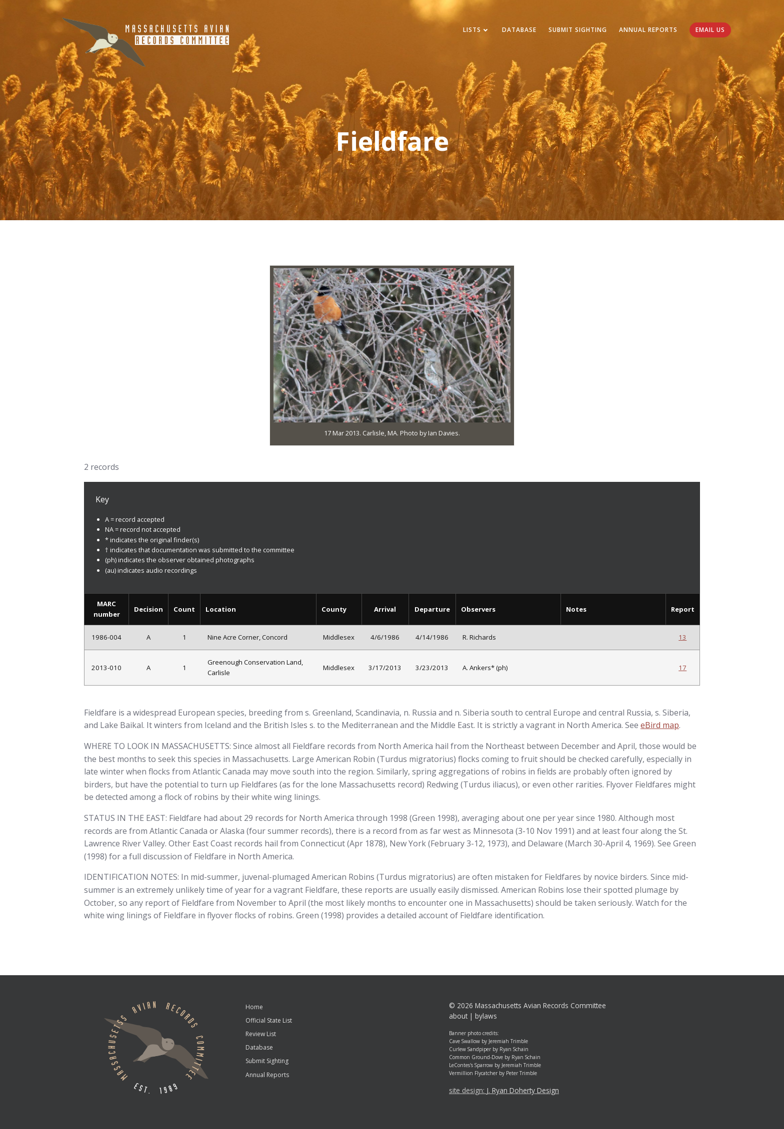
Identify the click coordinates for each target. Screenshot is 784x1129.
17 (682, 667)
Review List (261, 1034)
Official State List (269, 1020)
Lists (476, 29)
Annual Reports (648, 29)
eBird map (659, 725)
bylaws (486, 1016)
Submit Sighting (577, 29)
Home (254, 1007)
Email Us (710, 29)
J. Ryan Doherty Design (522, 1090)
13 (682, 637)
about (458, 1016)
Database (519, 29)
